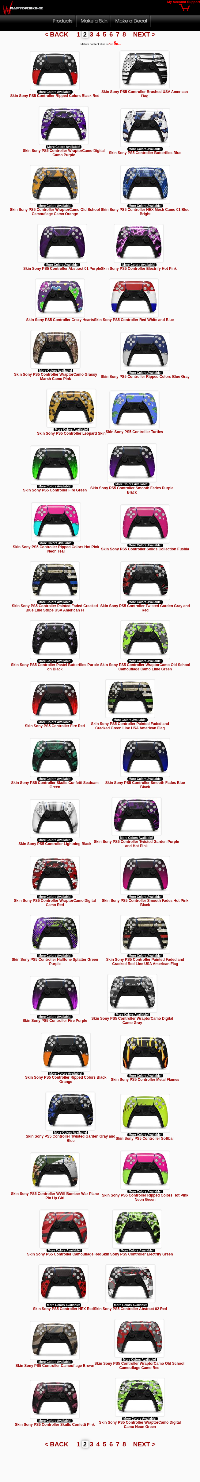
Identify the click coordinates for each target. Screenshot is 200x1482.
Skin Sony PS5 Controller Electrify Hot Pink (139, 268)
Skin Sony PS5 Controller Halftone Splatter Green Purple (55, 961)
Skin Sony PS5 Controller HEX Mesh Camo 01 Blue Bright (145, 212)
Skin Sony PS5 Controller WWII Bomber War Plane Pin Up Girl (55, 1196)
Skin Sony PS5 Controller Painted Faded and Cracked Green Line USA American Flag (130, 726)
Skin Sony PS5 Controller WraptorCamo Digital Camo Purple (64, 153)
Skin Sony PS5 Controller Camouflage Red (64, 1254)
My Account (176, 2)
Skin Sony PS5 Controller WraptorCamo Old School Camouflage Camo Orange (55, 212)
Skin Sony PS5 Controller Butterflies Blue (145, 153)
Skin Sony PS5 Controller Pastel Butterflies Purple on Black (55, 667)
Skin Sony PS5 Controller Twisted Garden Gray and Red (145, 608)
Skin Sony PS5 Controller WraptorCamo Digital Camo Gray (132, 1020)
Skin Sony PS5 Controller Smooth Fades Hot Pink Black (145, 902)
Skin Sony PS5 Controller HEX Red (63, 1309)
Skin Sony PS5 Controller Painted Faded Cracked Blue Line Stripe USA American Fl (55, 608)
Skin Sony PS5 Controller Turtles (134, 432)
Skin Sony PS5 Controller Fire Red (55, 726)
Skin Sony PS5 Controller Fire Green (55, 490)
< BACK (57, 34)
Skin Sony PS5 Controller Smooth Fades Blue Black (145, 785)
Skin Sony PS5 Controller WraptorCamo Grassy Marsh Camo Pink (55, 376)
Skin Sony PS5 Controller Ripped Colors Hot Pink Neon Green (145, 1197)
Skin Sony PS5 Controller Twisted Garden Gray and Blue (70, 1138)
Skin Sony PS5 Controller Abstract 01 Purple (62, 268)
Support (193, 2)
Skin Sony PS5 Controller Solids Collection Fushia (145, 549)
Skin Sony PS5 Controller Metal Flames (145, 1079)
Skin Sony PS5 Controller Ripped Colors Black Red (54, 96)
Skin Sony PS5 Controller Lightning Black (54, 844)
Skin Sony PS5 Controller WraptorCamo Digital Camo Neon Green (140, 1424)
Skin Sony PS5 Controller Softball (145, 1138)
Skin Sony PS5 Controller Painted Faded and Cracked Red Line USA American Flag (145, 961)
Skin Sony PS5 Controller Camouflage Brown (55, 1366)
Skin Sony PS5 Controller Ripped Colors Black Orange (65, 1079)
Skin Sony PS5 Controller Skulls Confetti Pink (55, 1424)
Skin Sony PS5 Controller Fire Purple (55, 1020)
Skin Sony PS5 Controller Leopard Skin (71, 433)
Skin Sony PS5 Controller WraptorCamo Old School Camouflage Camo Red (139, 1365)
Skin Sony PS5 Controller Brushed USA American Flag (144, 94)
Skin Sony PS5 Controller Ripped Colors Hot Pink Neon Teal (56, 549)
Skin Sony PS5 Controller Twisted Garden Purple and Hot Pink (136, 844)
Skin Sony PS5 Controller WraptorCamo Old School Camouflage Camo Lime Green (145, 667)
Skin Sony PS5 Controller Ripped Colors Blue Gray (145, 376)
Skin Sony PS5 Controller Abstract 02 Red (130, 1309)
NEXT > (144, 34)
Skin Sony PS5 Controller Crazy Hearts (60, 320)
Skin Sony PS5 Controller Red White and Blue (134, 320)
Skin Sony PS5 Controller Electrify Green (137, 1254)
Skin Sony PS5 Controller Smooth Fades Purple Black (131, 490)
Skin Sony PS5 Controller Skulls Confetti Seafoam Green (54, 785)
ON (114, 44)
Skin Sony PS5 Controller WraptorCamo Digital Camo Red (55, 902)
